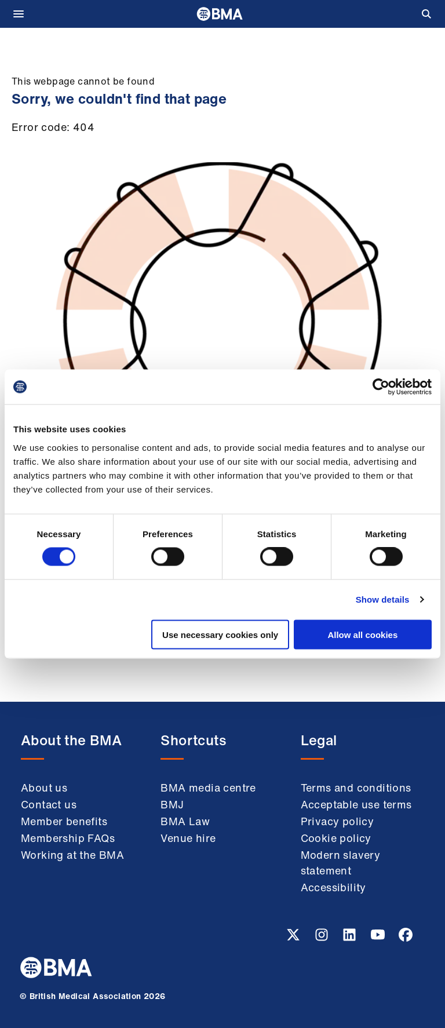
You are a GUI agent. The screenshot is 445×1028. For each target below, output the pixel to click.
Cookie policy (336, 837)
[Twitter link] (294, 938)
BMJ (172, 804)
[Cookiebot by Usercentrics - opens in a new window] (381, 387)
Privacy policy (337, 821)
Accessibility (333, 887)
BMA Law (185, 821)
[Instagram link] (323, 938)
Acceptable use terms (356, 804)
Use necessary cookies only (220, 634)
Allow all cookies (362, 634)
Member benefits (64, 821)
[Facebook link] (406, 938)
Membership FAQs (68, 837)
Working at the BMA (72, 854)
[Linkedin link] (350, 938)
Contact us (48, 804)
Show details (383, 599)
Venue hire (188, 837)
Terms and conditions (356, 787)
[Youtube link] (379, 938)
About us (44, 787)
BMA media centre (208, 787)
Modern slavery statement (341, 862)
